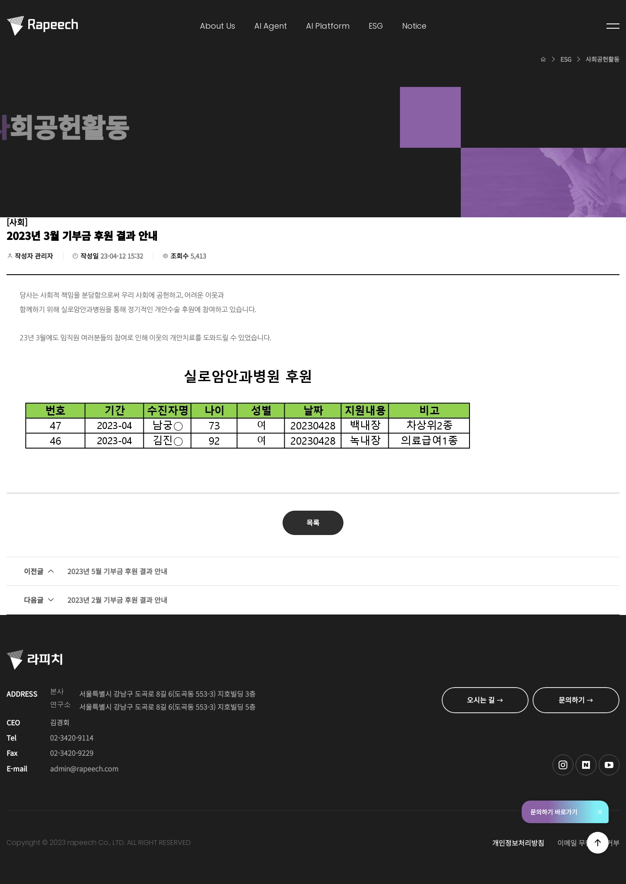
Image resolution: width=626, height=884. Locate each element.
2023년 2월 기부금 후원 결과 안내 (95, 600)
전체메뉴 (612, 26)
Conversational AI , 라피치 (42, 26)
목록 (313, 522)
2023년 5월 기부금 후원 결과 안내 (95, 571)
